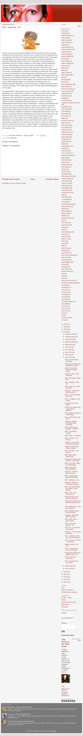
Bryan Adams (65, 86)
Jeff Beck (64, 169)
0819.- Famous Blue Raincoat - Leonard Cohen (71, 369)
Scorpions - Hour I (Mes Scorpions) (72, 374)
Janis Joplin (64, 167)
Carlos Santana (66, 91)
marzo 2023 (68, 357)
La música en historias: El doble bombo (19, 714)
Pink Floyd (64, 236)
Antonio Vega (65, 52)
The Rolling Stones (67, 301)
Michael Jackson (66, 218)
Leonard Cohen (66, 192)
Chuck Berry (65, 96)
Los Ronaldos (65, 199)
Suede (63, 276)
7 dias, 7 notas (10, 7)
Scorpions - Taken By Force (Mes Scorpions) (72, 483)
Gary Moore (64, 141)
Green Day (64, 151)
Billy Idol (63, 68)
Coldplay (64, 98)
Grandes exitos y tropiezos (69, 592)
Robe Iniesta (65, 257)
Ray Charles (65, 253)
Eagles (63, 118)
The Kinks (64, 297)
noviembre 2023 (70, 337)
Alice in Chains (65, 42)
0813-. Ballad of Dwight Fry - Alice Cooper (73, 413)
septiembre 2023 (70, 342)
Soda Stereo (65, 269)
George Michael (66, 146)
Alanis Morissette (66, 35)
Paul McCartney (66, 232)
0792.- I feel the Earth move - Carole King (71, 549)
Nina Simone (65, 225)
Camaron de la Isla (67, 89)
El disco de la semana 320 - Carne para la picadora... (72, 409)
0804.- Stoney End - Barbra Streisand (71, 468)
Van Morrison (65, 317)
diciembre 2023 (70, 334)
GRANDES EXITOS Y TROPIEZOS (65, 694)
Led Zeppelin (65, 188)
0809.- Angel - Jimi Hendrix (73, 435)
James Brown (65, 164)
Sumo (63, 278)
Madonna (64, 208)
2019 (65, 579)
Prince (63, 241)
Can (8, 138)
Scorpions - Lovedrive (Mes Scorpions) (71, 472)
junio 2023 (68, 349)
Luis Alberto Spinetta (67, 204)
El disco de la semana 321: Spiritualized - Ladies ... (73, 364)
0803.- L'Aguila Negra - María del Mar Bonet (71, 476)
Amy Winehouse (66, 47)
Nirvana (63, 227)
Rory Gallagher (65, 262)
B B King (64, 58)
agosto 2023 (69, 344)
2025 (65, 326)
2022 (65, 572)
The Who (64, 306)
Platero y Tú (65, 239)
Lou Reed (64, 202)
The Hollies (64, 294)
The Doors (64, 292)
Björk (62, 70)
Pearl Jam (64, 234)
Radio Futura (65, 248)
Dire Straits (64, 113)
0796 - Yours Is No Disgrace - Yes (70, 524)
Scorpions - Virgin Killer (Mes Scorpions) (72, 515)
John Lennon (65, 181)
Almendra (64, 45)
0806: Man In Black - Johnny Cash (71, 455)
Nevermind (66, 604)
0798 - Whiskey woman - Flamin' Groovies (72, 511)
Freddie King (65, 139)
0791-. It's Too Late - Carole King (71, 557)
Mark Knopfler (65, 211)
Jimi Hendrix (65, 174)
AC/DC (63, 31)
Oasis (63, 229)
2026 (65, 324)
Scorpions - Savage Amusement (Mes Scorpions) (70, 423)
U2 (62, 315)
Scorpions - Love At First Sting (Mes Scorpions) (72, 443)
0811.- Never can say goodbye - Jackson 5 (71, 428)
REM (62, 246)
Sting (62, 273)
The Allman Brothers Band (69, 283)
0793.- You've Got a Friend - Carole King (73, 541)
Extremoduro (65, 130)
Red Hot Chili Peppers (68, 255)
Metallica (64, 215)
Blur (62, 77)
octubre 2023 (69, 339)
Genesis (63, 144)
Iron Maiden (64, 160)
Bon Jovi (64, 82)
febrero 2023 (69, 566)
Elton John (64, 123)
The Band (64, 285)
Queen (63, 243)
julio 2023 (68, 347)
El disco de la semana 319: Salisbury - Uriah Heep (73, 459)
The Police (64, 299)
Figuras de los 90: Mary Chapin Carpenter (72, 447)
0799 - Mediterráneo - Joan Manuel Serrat (73, 507)
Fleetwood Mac (65, 132)
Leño (62, 195)
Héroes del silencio (67, 155)
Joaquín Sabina (66, 178)
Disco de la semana (67, 590)
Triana (63, 313)
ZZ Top (63, 320)
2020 (65, 577)
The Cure (64, 290)
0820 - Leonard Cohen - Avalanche (72, 360)
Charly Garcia (65, 93)
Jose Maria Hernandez (69, 602)
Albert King (64, 38)
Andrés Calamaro (66, 49)
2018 (65, 582)
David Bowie (65, 106)
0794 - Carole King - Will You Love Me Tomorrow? (72, 536)
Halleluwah (13, 138)
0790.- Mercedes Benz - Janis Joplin (72, 561)
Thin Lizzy (64, 308)
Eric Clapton (65, 127)
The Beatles (65, 287)
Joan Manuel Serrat (67, 176)
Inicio (33, 179)
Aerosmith (64, 33)
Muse (63, 220)
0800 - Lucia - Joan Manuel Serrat (70, 493)
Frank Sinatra (65, 134)
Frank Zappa (65, 137)
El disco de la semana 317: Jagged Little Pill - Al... (73, 553)
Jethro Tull (64, 171)
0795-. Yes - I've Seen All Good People (72, 528)
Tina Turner (64, 310)
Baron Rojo (64, 65)
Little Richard (65, 197)
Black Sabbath (65, 75)
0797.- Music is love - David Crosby (71, 520)
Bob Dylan (64, 79)
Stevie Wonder (65, 271)
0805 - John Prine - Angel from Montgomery (72, 464)
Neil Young (64, 222)
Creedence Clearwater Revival (70, 103)
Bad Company (65, 61)
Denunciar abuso (67, 635)
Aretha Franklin (65, 56)
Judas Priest (65, 185)
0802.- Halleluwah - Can (72, 480)
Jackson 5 (64, 162)
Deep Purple (65, 109)
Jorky (64, 600)
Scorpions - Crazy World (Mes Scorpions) (72, 391)
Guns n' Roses (65, 153)
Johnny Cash (65, 183)
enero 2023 (68, 568)
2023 (65, 332)
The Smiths (64, 304)
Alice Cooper (65, 40)
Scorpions (64, 266)
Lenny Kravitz (65, 190)
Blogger (54, 731)
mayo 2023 (68, 352)
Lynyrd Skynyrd (66, 206)
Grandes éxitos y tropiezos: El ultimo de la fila (20, 721)
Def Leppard (65, 111)
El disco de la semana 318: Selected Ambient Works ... (73, 502)
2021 (65, 574)
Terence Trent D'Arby (67, 280)
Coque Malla (65, 100)
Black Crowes (65, 72)
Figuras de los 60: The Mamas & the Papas (71, 497)
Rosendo (64, 264)
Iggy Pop (64, 157)
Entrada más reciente (11, 179)
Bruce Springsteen (66, 84)
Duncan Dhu (65, 116)
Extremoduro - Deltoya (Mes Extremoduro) (19, 707)
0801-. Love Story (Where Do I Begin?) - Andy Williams (72, 488)
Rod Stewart (65, 259)
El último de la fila (66, 120)
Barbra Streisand (66, 63)
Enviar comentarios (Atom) (18, 183)
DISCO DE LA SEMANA (65, 689)
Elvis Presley (65, 125)
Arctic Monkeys (65, 54)
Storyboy (65, 607)
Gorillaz (63, 148)
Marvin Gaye (65, 213)
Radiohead (64, 250)
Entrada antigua (52, 179)
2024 (65, 329)
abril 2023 (68, 355)
